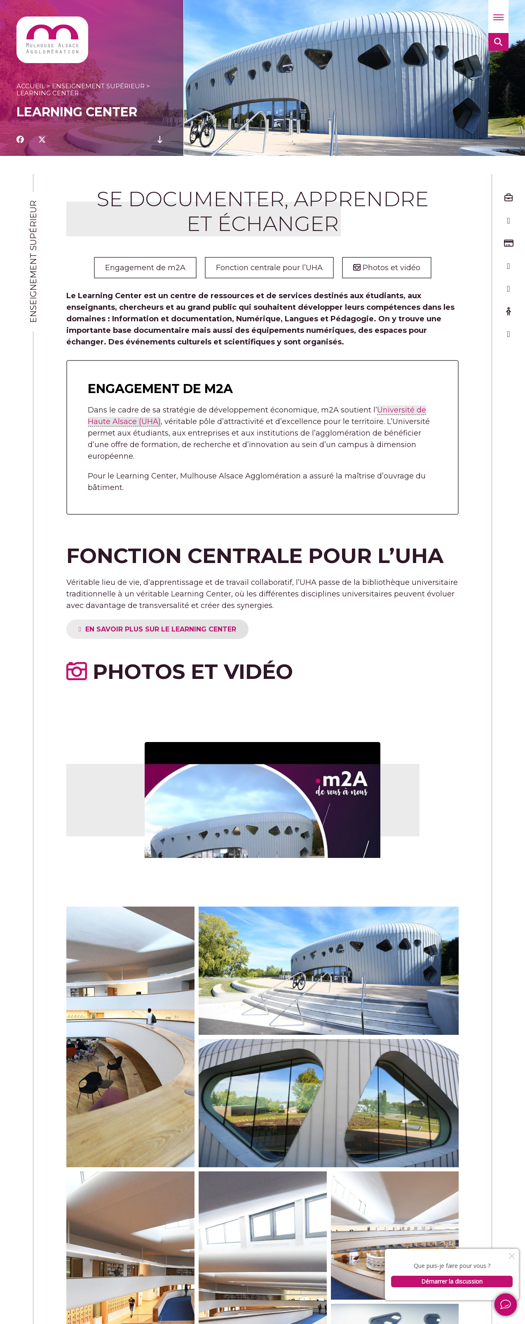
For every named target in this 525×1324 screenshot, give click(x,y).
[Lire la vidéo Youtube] (262, 792)
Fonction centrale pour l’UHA (269, 267)
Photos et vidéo (386, 267)
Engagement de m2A (145, 267)
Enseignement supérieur (98, 86)
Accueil (30, 86)
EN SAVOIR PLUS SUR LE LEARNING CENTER (190, 629)
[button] (498, 16)
